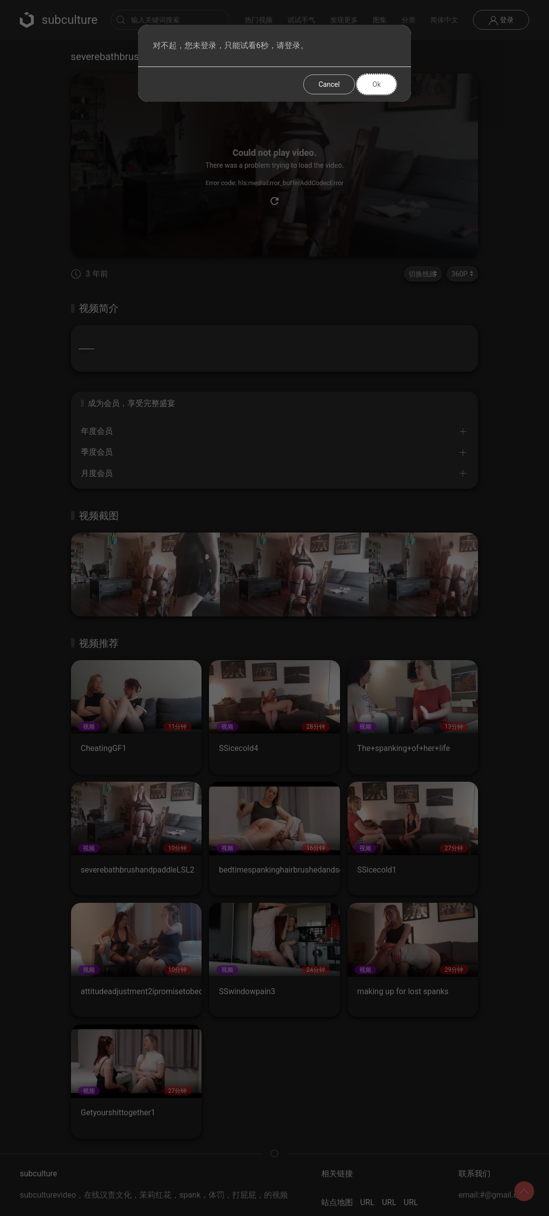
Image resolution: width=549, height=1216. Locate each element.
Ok (376, 84)
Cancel (329, 84)
